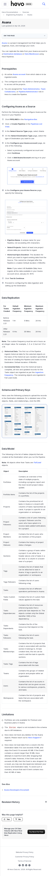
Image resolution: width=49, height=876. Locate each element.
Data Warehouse (32, 54)
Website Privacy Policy (24, 852)
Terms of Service (24, 861)
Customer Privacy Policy (24, 857)
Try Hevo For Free (36, 832)
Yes (7, 819)
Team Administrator (31, 89)
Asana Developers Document (16, 790)
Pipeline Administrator (28, 92)
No (18, 819)
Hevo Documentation (10, 12)
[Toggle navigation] (5, 4)
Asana (29, 15)
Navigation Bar (30, 119)
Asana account (19, 74)
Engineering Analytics (14, 15)
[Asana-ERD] (24, 421)
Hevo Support (34, 738)
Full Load (37, 462)
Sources (26, 12)
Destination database (12, 54)
